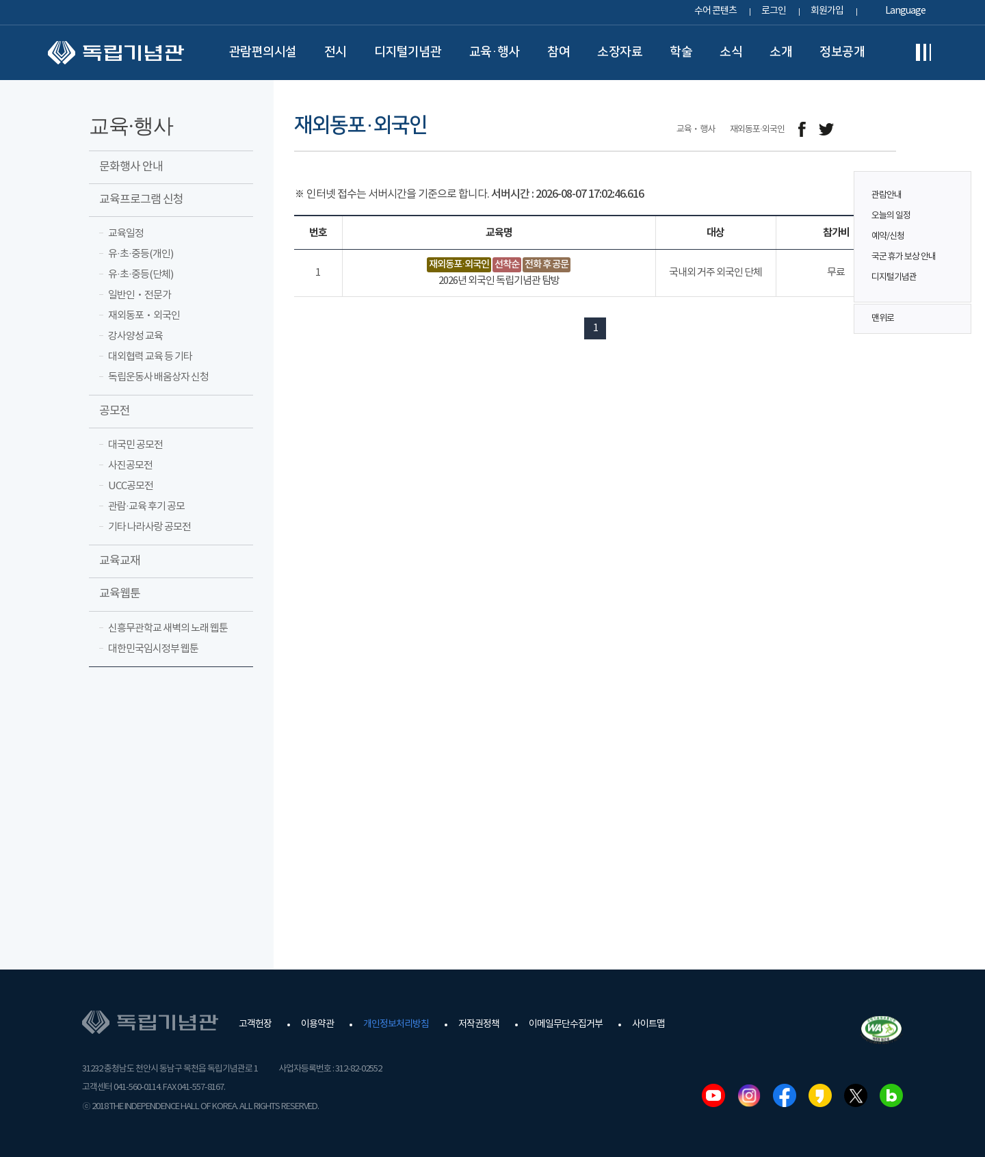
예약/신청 (887, 236)
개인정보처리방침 (396, 1024)
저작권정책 (478, 1024)
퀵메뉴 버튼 (953, 227)
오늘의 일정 (890, 216)
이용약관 (317, 1024)
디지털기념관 (408, 52)
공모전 (114, 411)
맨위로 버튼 (953, 318)
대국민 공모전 (135, 445)
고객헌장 (255, 1024)
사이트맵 (648, 1024)
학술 (681, 52)
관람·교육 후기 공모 (146, 506)
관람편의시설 (263, 52)
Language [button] (905, 10)
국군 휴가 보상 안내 (903, 257)
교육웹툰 (119, 594)
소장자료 (619, 52)
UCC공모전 (130, 486)
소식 (731, 52)
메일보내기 (856, 129)
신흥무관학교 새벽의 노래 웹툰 (168, 628)
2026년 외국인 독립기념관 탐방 (499, 281)
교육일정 (126, 233)
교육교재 (119, 561)
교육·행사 (495, 52)
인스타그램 (749, 1095)
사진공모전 (130, 465)
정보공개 (842, 52)
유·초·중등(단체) (140, 275)
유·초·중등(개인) (140, 254)
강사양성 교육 (135, 336)
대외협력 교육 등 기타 (150, 357)
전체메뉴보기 (923, 52)
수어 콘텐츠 (715, 10)
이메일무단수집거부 (566, 1024)
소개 (781, 52)
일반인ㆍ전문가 (139, 295)
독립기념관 (116, 52)
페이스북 (784, 1095)
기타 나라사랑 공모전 (149, 527)
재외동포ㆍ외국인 (144, 316)
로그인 (773, 10)
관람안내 (886, 195)
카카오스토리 (820, 1095)
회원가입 (827, 10)
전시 (335, 52)
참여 (558, 52)
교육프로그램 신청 (141, 200)
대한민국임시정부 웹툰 (153, 649)
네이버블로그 (891, 1095)
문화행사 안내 (131, 167)
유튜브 (713, 1095)
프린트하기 (887, 129)
